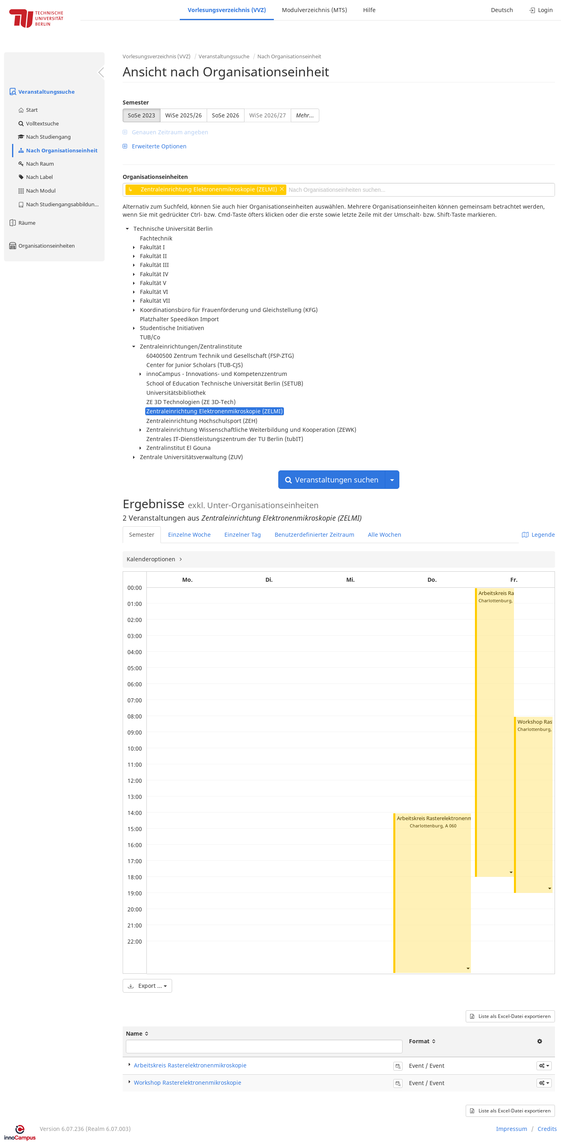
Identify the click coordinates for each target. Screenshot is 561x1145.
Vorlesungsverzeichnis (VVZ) (227, 10)
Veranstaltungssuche (41, 91)
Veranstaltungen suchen (331, 479)
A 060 (450, 826)
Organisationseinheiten (41, 245)
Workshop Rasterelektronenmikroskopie (187, 1082)
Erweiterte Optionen (155, 146)
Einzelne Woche (189, 534)
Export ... (147, 985)
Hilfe (369, 10)
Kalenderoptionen (152, 559)
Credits (547, 1129)
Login (541, 10)
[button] (468, 968)
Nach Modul (36, 190)
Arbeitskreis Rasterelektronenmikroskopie (447, 818)
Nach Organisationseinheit (57, 150)
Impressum (511, 1129)
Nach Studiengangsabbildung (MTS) (61, 204)
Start (27, 109)
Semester (136, 102)
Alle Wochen (384, 534)
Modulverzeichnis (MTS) (314, 10)
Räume (21, 222)
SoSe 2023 (141, 115)
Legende (538, 534)
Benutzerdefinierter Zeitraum (314, 534)
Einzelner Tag (242, 534)
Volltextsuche (38, 123)
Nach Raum (35, 163)
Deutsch (502, 10)
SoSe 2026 (225, 115)
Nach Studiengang (44, 136)
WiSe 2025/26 (183, 115)
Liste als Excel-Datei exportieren (510, 1016)
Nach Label (35, 177)
